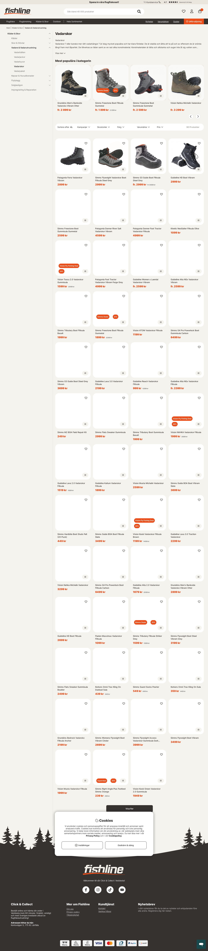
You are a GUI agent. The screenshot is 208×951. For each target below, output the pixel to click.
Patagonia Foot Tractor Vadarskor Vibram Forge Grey (109, 280)
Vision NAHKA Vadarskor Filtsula (186, 432)
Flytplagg (29, 80)
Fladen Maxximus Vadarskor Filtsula (108, 637)
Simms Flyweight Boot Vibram (185, 738)
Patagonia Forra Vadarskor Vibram (69, 179)
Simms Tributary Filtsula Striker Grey (147, 637)
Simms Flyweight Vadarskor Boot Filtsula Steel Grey (110, 179)
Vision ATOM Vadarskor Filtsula (147, 330)
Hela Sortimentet (74, 21)
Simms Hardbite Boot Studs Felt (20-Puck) (72, 535)
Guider (176, 21)
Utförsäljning (194, 21)
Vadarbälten (19, 52)
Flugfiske (10, 21)
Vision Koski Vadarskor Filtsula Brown (147, 535)
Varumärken (163, 21)
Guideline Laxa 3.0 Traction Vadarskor (183, 535)
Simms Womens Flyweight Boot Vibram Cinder (110, 739)
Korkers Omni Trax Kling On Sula (186, 687)
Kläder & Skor (42, 21)
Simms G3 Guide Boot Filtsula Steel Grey (146, 179)
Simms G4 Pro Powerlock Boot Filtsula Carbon (109, 586)
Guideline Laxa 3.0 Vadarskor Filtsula (109, 382)
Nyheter (149, 21)
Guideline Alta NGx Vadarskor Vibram (184, 280)
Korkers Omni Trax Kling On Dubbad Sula (108, 688)
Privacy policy (73, 912)
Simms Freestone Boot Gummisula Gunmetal (143, 104)
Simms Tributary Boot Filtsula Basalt (71, 331)
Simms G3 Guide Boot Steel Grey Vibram (72, 382)
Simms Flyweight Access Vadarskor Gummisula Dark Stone (145, 739)
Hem (8, 28)
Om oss (70, 909)
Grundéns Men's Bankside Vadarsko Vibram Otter (69, 104)
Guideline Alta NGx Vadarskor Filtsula (184, 382)
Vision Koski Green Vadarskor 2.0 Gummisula (146, 790)
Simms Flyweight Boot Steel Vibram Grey (184, 637)
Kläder (29, 38)
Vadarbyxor (19, 61)
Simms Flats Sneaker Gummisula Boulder (72, 688)
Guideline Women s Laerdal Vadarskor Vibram (145, 280)
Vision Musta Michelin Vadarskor (148, 483)
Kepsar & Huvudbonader (29, 75)
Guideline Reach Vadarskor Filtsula (145, 382)
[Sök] (104, 11)
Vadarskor (19, 66)
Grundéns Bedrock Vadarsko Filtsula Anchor (70, 739)
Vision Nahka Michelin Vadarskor (186, 103)
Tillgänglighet (73, 915)
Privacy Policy (93, 836)
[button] (182, 2)
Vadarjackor (19, 57)
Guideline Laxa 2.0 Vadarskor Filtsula (71, 484)
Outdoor (57, 21)
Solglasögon (29, 85)
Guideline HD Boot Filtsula (69, 636)
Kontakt (101, 908)
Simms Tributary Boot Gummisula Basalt (148, 433)
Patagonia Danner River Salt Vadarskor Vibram (108, 230)
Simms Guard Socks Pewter (146, 687)
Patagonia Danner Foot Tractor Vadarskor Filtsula (147, 230)
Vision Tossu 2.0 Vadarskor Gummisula (70, 280)
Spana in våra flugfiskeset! (104, 2)
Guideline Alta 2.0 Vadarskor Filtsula (146, 586)
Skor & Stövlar (29, 43)
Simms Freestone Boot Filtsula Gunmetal (109, 104)
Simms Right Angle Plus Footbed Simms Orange (110, 790)
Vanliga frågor (104, 911)
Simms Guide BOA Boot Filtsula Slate (109, 535)
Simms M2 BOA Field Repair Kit (72, 432)
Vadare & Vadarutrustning (35, 28)
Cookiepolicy (115, 836)
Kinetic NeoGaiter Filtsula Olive (185, 228)
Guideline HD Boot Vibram (183, 177)
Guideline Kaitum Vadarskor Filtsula (108, 484)
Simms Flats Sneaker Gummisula (110, 432)
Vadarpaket (19, 71)
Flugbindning (25, 21)
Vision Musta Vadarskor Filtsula (72, 789)
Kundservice (152, 2)
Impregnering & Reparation (23, 90)
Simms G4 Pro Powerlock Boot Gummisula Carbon (185, 331)
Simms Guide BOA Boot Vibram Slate (185, 484)
